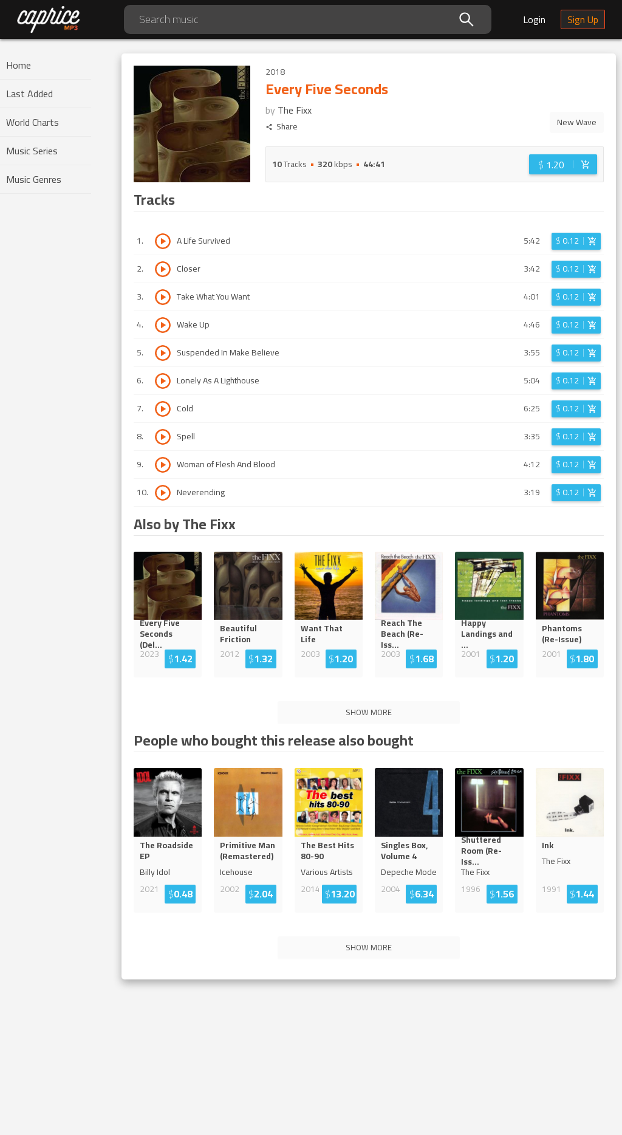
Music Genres (33, 179)
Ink (547, 845)
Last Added (29, 93)
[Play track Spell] (163, 436)
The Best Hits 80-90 (327, 851)
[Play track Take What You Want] (163, 297)
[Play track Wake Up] (163, 325)
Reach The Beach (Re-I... (407, 634)
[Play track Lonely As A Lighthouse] (163, 380)
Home (18, 65)
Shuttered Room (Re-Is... (488, 851)
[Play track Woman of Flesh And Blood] (163, 464)
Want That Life (322, 634)
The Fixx (295, 110)
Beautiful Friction (238, 634)
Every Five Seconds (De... (167, 634)
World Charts (32, 122)
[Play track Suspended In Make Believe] (163, 353)
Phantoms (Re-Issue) (562, 634)
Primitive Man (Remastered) (247, 851)
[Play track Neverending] (163, 492)
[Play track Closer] (163, 269)
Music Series (32, 151)
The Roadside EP (166, 851)
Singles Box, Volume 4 (404, 851)
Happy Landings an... (488, 634)
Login (534, 19)
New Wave (576, 122)
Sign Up (582, 19)
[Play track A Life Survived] (163, 241)
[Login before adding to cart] (563, 164)
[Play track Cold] (163, 408)
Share (281, 126)
